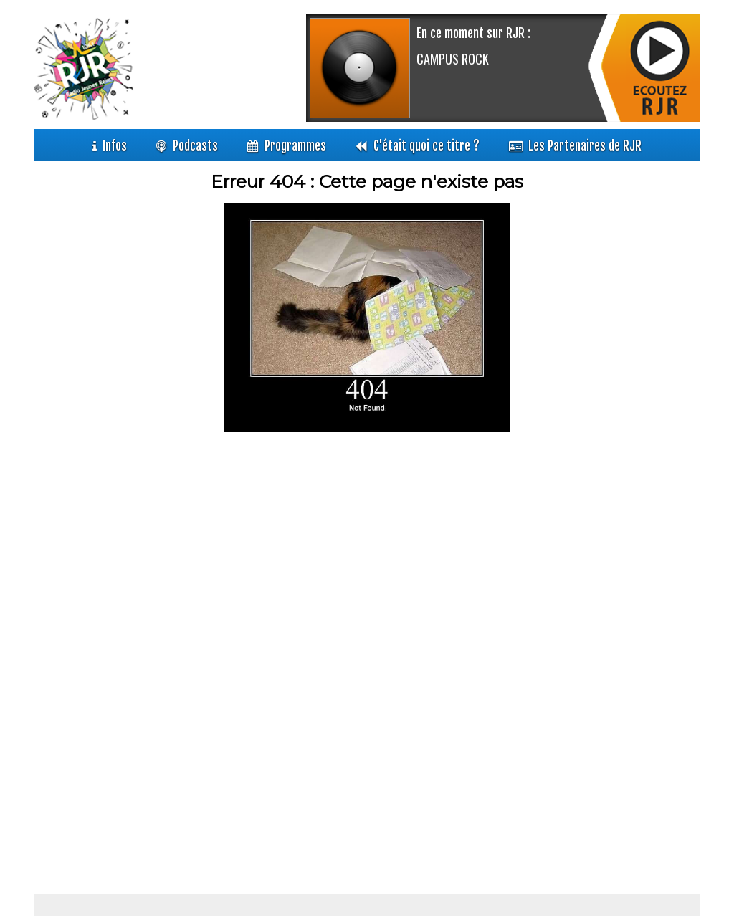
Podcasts (195, 146)
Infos (115, 146)
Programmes (295, 146)
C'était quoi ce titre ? (426, 146)
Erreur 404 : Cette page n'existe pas (367, 181)
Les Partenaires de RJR (585, 146)
